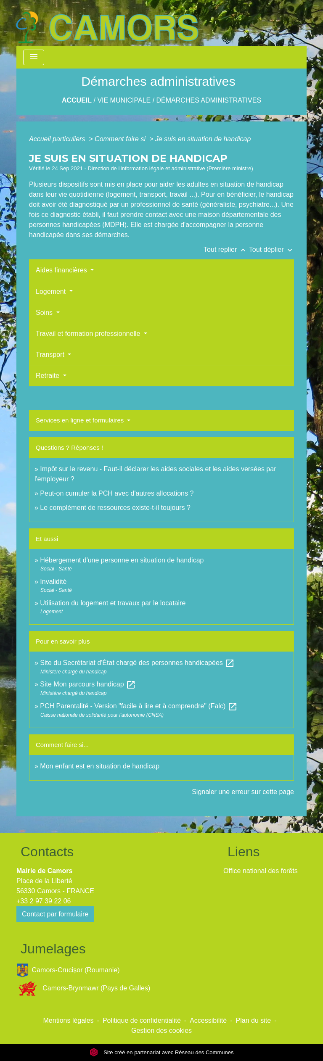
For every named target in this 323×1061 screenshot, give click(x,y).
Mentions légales (68, 1020)
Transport (51, 354)
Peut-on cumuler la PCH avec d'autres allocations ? (117, 493)
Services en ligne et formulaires (80, 420)
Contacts (47, 851)
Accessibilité (208, 1020)
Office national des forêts (260, 870)
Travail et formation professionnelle (89, 333)
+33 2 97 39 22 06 (43, 901)
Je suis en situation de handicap (203, 139)
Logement (52, 291)
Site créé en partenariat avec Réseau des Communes (162, 1052)
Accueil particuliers (58, 139)
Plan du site (253, 1020)
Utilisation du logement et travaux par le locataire (112, 603)
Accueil (77, 100)
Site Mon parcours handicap (88, 684)
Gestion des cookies (161, 1030)
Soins (45, 312)
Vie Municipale (124, 100)
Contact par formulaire (55, 914)
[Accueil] (107, 23)
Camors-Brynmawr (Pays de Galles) (83, 988)
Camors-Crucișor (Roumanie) (68, 970)
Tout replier (226, 249)
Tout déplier (271, 249)
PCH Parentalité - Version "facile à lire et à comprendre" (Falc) (138, 706)
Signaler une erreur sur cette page (243, 791)
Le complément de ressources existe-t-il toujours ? (115, 507)
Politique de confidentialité (142, 1020)
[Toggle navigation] (33, 57)
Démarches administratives (209, 100)
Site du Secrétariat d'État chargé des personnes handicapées (137, 662)
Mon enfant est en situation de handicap (99, 766)
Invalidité (53, 581)
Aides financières (62, 270)
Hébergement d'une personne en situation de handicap (122, 560)
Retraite (48, 375)
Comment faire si (121, 139)
